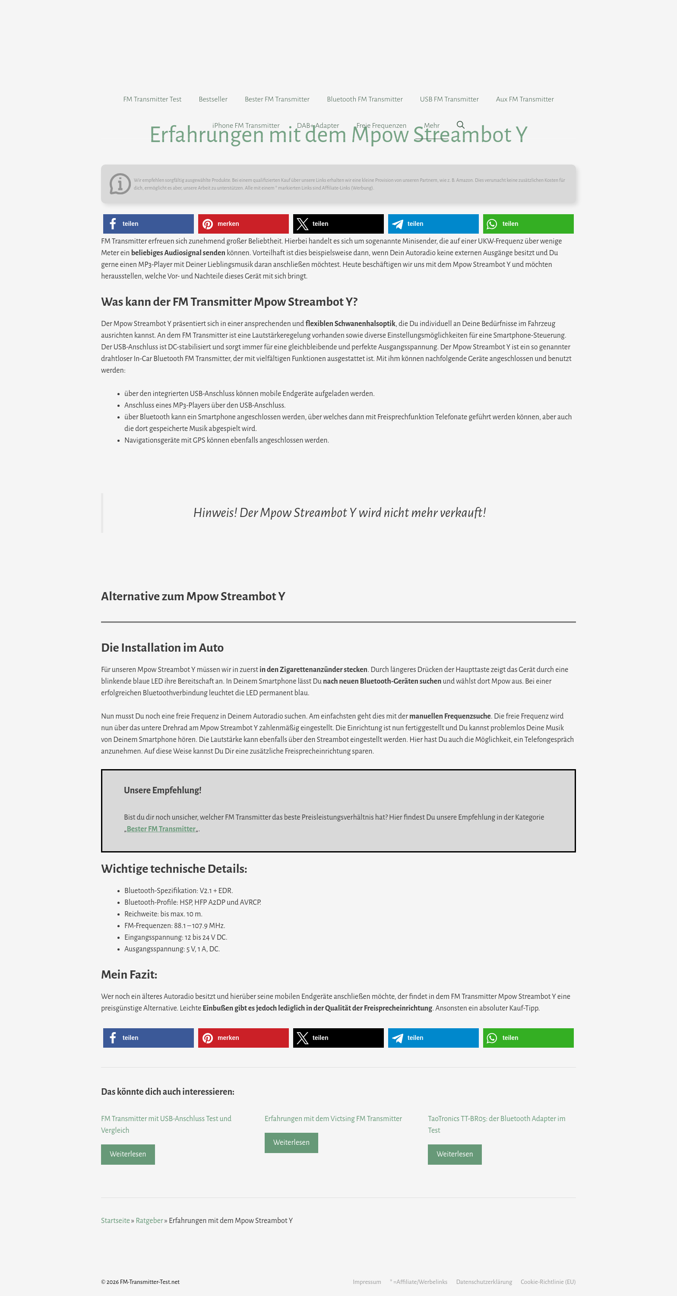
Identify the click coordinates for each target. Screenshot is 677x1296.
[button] (148, 224)
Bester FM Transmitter (277, 99)
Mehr (432, 126)
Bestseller (213, 99)
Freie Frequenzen (381, 126)
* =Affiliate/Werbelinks (418, 1282)
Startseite (115, 1221)
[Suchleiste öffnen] (460, 126)
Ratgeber (149, 1221)
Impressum (367, 1282)
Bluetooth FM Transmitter (365, 99)
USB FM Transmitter (449, 99)
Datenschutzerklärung (484, 1282)
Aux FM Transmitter (525, 99)
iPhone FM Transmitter (246, 126)
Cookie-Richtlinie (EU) (548, 1282)
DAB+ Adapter (318, 126)
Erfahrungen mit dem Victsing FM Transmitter (333, 1119)
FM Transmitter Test (152, 99)
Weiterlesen (128, 1154)
